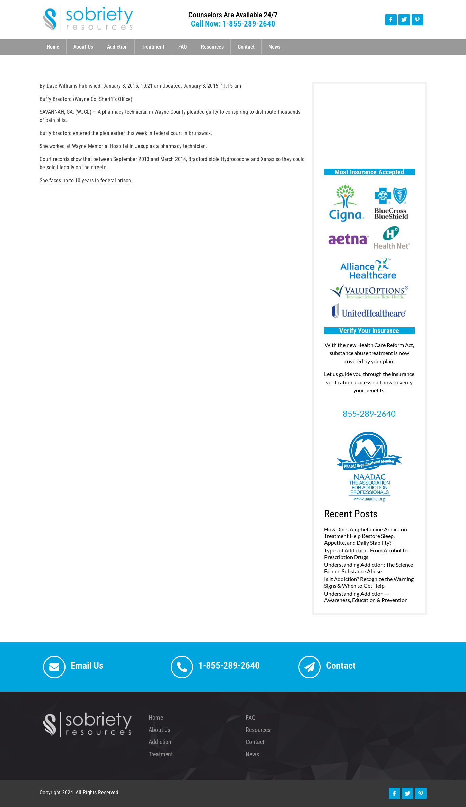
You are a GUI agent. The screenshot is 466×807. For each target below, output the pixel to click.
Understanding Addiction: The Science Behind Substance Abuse (368, 567)
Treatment (153, 46)
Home (52, 46)
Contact (246, 46)
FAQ (182, 46)
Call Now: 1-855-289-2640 (233, 24)
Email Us (87, 665)
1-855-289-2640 (229, 665)
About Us (83, 46)
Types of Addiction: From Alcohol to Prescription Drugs (366, 553)
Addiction (117, 46)
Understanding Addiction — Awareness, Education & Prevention (366, 596)
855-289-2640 (369, 413)
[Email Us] (54, 667)
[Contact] (309, 667)
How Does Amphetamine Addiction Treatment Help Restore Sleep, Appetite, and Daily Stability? (365, 535)
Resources (212, 46)
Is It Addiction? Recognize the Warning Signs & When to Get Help (369, 582)
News (274, 46)
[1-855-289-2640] (182, 667)
